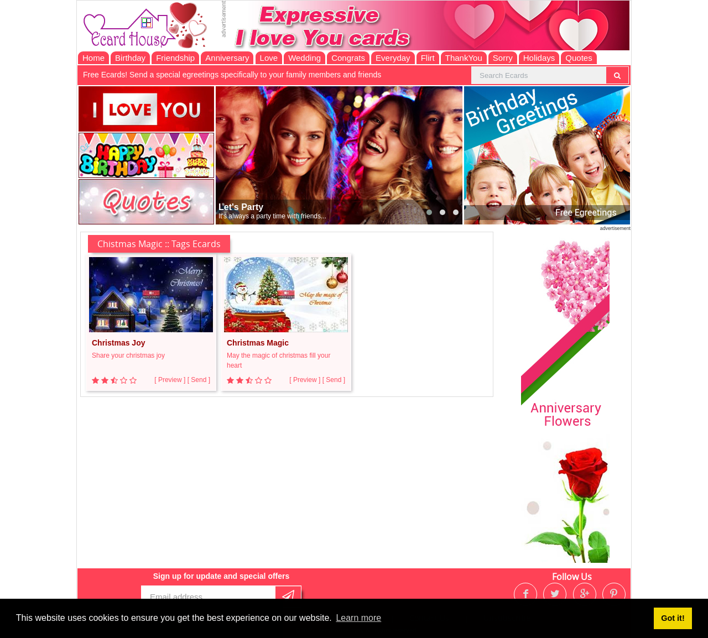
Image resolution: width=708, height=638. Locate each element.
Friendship (175, 57)
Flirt (428, 57)
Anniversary (227, 57)
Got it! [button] (672, 618)
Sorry (503, 57)
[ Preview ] (169, 380)
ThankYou (463, 57)
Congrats (348, 57)
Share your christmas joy (128, 355)
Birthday (130, 57)
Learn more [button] (358, 618)
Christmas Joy (118, 342)
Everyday (393, 57)
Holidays (539, 57)
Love (269, 57)
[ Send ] (199, 380)
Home (93, 57)
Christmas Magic (258, 342)
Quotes (578, 57)
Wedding (304, 57)
